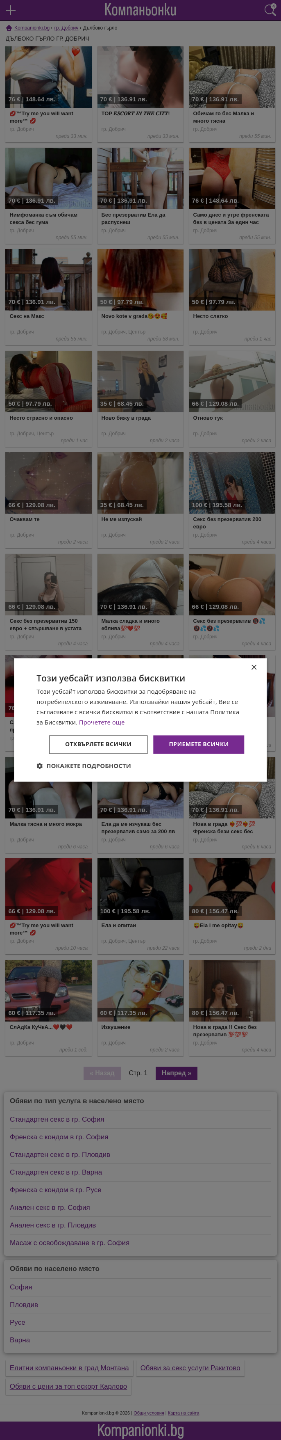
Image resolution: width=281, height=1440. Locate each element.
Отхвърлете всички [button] (98, 744)
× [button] (254, 668)
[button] (83, 766)
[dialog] (140, 720)
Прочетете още (102, 722)
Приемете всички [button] (199, 744)
